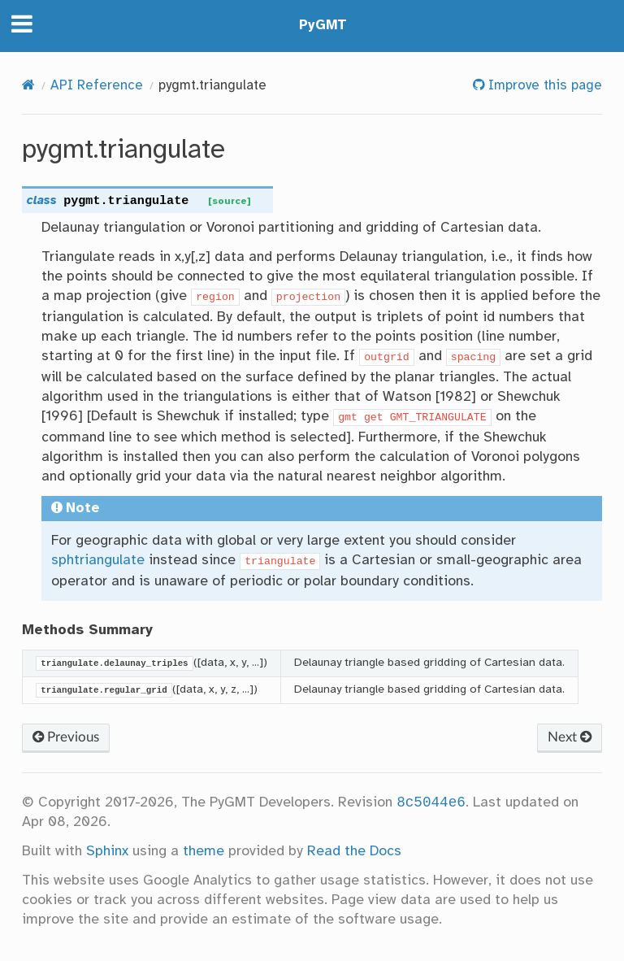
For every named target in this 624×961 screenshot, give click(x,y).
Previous (65, 737)
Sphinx (107, 851)
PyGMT (323, 26)
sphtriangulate (98, 560)
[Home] (28, 85)
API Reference (96, 86)
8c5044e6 (431, 802)
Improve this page (543, 86)
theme (203, 851)
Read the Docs (354, 851)
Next (570, 737)
